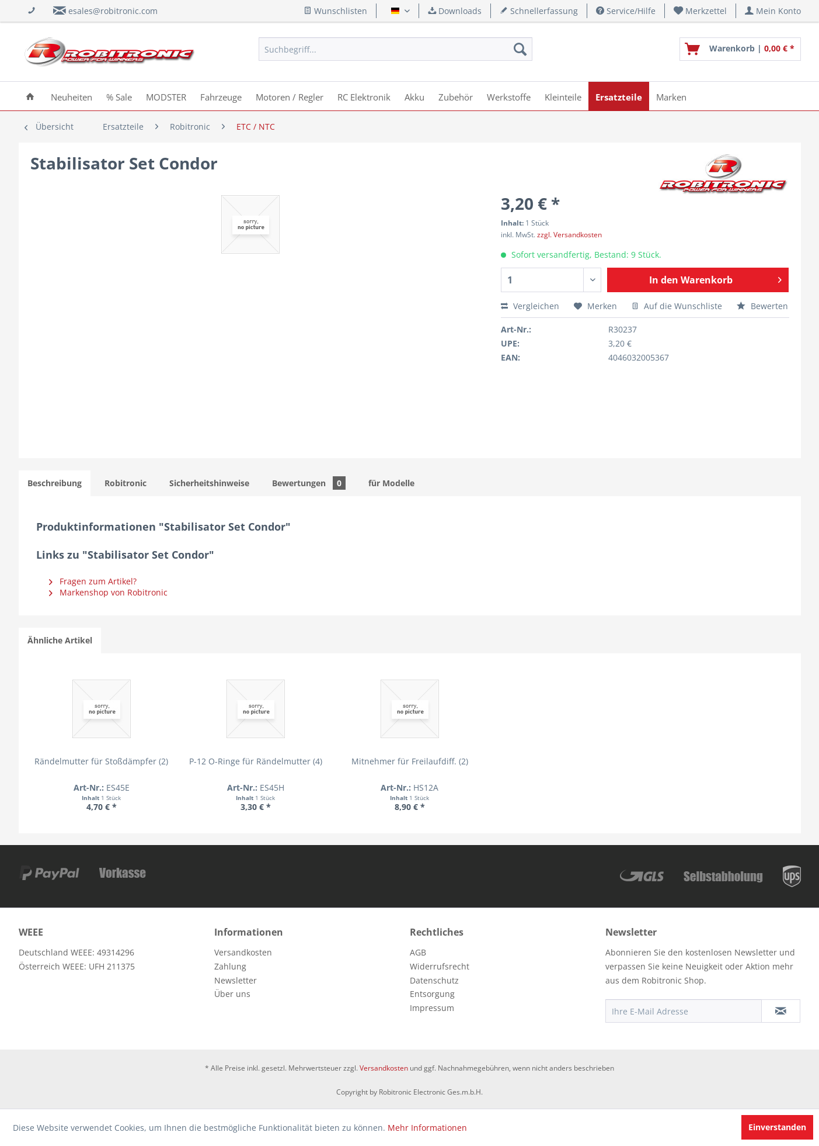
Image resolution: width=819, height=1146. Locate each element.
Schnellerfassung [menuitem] (539, 10)
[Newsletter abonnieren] (780, 1011)
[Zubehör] (455, 96)
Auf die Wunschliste (677, 305)
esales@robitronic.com (113, 10)
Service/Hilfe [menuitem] (626, 10)
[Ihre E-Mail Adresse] (683, 1011)
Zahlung (230, 966)
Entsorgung (432, 993)
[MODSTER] (166, 96)
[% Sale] (119, 96)
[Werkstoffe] (509, 96)
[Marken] (671, 96)
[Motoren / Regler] (289, 96)
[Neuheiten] (71, 96)
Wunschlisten (335, 10)
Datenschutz (434, 980)
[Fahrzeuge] (221, 96)
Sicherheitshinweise (209, 483)
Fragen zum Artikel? (93, 581)
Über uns (232, 993)
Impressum (432, 1007)
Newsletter (235, 980)
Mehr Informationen (427, 1127)
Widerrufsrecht (439, 966)
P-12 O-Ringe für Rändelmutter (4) (255, 761)
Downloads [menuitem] (455, 10)
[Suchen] (520, 49)
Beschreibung (54, 483)
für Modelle (391, 483)
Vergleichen (530, 305)
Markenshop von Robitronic (108, 592)
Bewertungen (309, 483)
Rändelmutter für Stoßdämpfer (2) (101, 761)
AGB (418, 952)
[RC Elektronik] (364, 96)
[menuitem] (700, 11)
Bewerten (762, 305)
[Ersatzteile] (618, 96)
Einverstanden (777, 1127)
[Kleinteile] (563, 96)
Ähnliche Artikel (59, 640)
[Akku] (414, 96)
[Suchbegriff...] (395, 49)
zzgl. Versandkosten (569, 235)
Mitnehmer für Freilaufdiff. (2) (409, 761)
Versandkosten (243, 952)
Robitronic (125, 483)
